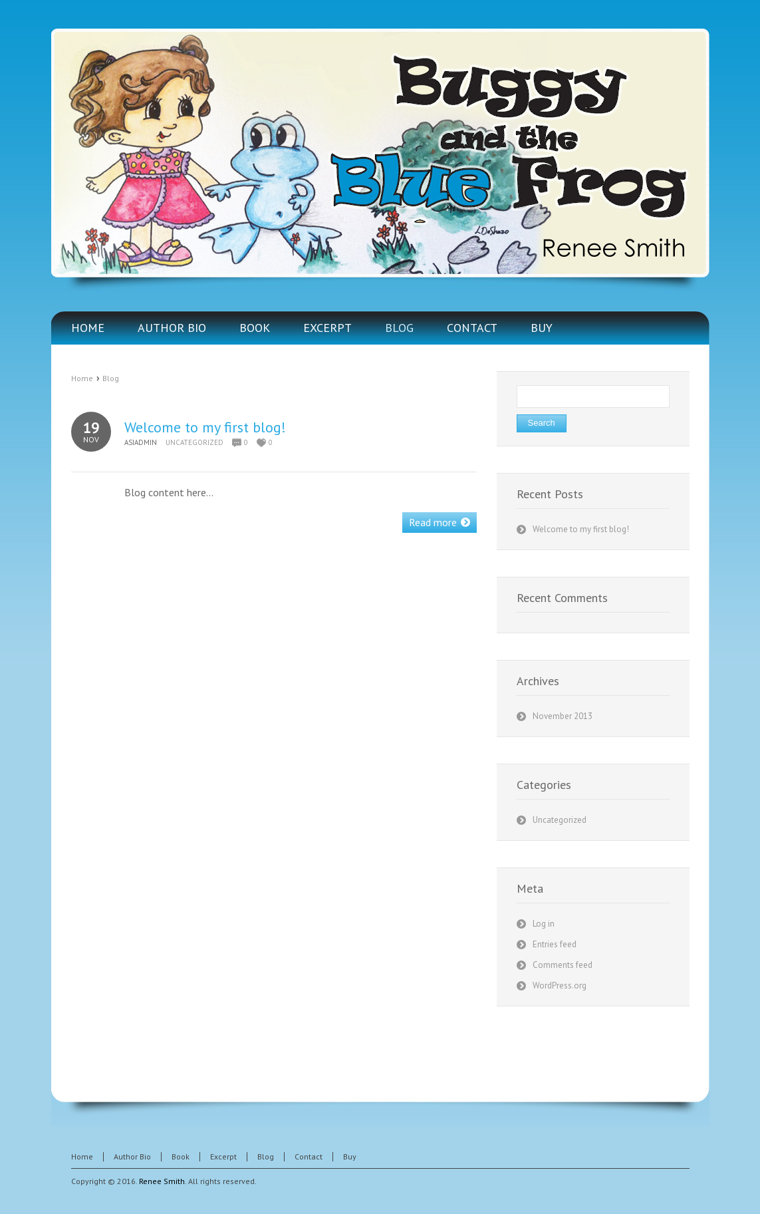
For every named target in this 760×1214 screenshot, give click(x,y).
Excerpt (223, 1156)
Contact (308, 1156)
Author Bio (132, 1156)
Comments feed (562, 965)
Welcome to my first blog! (205, 427)
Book (181, 1156)
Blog (110, 378)
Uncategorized (194, 442)
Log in (544, 923)
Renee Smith (162, 1181)
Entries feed (554, 944)
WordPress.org (559, 985)
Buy (349, 1156)
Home (82, 378)
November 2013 (562, 716)
